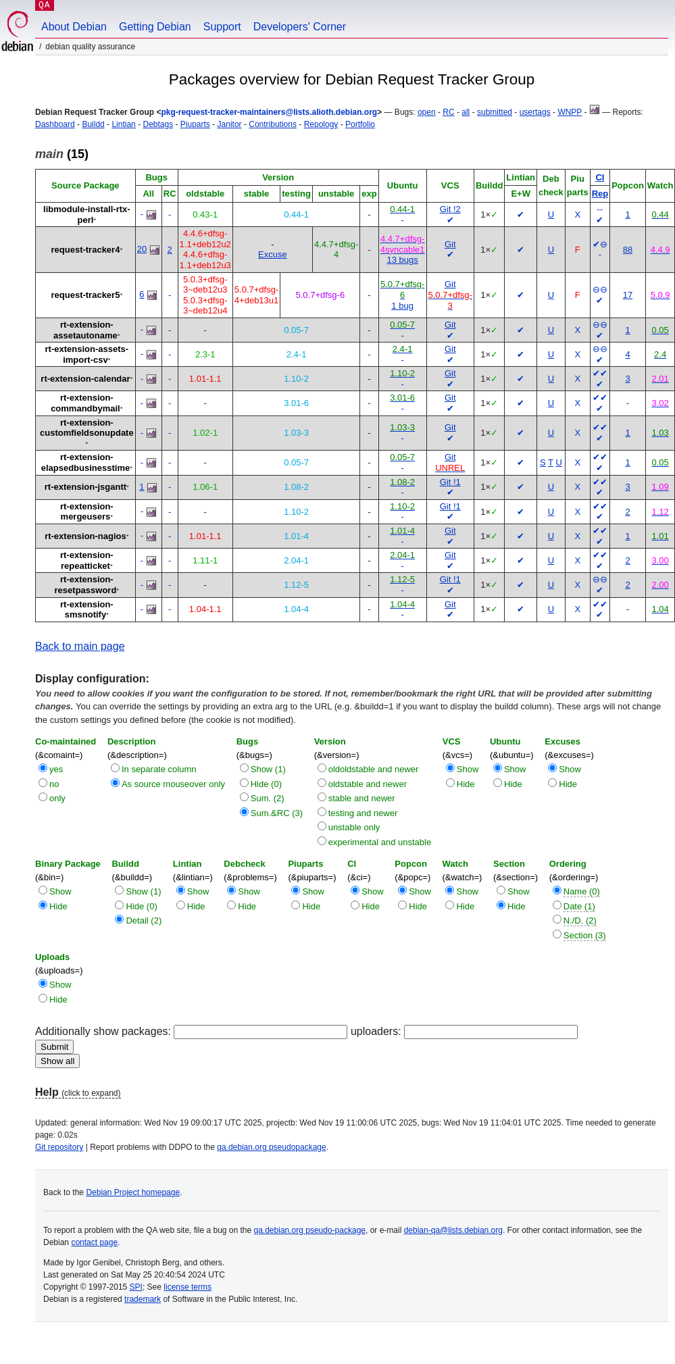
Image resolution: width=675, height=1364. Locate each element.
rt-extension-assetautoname (85, 330)
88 (627, 250)
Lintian (123, 124)
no (54, 784)
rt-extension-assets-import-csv (87, 354)
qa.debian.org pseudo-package (310, 1230)
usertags (535, 112)
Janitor (230, 124)
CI (599, 177)
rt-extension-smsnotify (87, 609)
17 (627, 295)
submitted (494, 112)
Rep (600, 193)
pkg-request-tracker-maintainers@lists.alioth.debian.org (269, 112)
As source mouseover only (173, 784)
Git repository (59, 1147)
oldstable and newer (367, 784)
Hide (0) (266, 784)
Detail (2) (143, 920)
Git (450, 244)
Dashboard (55, 124)
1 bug (402, 306)
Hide (466, 784)
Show (468, 769)
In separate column (159, 769)
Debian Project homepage (133, 1192)
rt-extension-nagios (85, 536)
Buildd (93, 124)
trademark (142, 1299)
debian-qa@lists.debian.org (453, 1230)
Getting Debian (155, 26)
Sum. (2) (267, 798)
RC (448, 112)
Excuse (272, 254)
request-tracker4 (85, 250)
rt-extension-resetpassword (86, 584)
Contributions (273, 124)
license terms (187, 1287)
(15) (62, 154)
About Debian (74, 26)
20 (142, 249)
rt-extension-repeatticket (87, 560)
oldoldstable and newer (373, 769)
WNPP (569, 112)
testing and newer (363, 813)
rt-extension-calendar (85, 379)
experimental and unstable (380, 842)
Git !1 (450, 482)
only (57, 798)
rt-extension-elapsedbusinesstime (85, 462)
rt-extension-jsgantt (85, 487)
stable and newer (361, 798)
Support (222, 26)
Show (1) (268, 769)
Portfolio (360, 124)
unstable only (354, 827)
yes (56, 769)
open (427, 112)
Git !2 (450, 209)
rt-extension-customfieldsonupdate (87, 428)
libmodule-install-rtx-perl (86, 214)
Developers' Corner (299, 26)
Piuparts (195, 124)
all (465, 112)
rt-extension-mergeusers (87, 511)
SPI (136, 1287)
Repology (321, 124)
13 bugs (402, 260)
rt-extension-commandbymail (85, 403)
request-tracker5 (85, 295)
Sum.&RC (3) (277, 813)
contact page (94, 1242)
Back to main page (80, 646)
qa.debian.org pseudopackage (271, 1147)
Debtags (158, 124)
